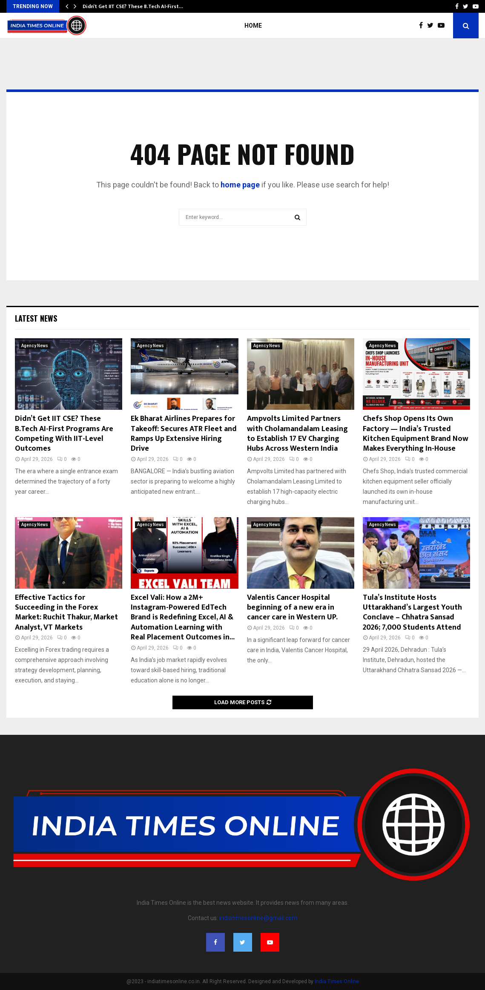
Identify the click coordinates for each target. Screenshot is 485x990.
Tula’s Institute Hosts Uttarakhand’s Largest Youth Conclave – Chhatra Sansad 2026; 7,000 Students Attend (412, 612)
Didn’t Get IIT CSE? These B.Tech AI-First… (133, 6)
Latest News (36, 318)
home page (240, 184)
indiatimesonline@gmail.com (258, 918)
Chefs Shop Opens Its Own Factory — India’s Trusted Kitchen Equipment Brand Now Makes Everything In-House (415, 433)
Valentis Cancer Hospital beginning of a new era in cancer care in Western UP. (292, 607)
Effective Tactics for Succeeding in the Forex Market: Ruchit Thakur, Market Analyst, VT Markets (66, 612)
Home (253, 25)
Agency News (34, 345)
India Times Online (337, 981)
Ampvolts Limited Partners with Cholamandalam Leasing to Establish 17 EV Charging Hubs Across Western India (297, 433)
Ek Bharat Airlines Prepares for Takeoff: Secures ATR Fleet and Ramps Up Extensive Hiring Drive (184, 433)
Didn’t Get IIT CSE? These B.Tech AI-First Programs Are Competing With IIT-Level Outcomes (64, 433)
